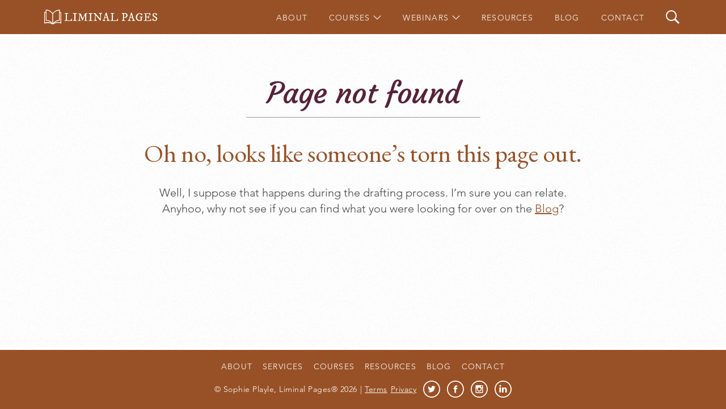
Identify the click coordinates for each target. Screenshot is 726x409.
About (291, 17)
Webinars (426, 17)
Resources (507, 17)
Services (283, 366)
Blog (567, 17)
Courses (349, 17)
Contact (622, 17)
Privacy (404, 389)
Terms (376, 389)
